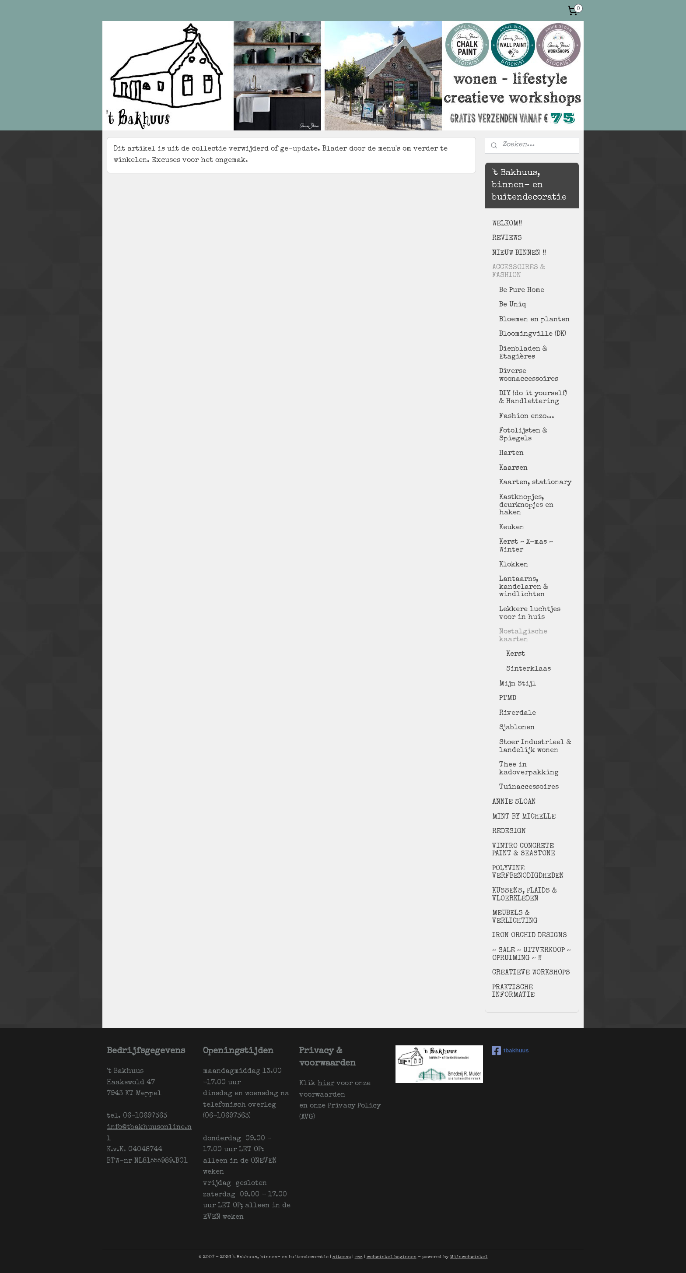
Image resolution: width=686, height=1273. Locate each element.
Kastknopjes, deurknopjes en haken (526, 505)
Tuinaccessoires (529, 787)
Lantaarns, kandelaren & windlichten (523, 587)
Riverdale (517, 713)
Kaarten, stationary (535, 482)
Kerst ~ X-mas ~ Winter (526, 546)
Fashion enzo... (526, 416)
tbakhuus (510, 1050)
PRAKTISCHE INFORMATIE (513, 992)
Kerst (515, 654)
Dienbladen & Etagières (523, 353)
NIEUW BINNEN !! (519, 253)
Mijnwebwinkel (469, 1257)
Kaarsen (513, 468)
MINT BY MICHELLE (524, 817)
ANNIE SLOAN (514, 802)
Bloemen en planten (534, 320)
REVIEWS (507, 238)
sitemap (341, 1257)
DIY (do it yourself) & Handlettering (533, 397)
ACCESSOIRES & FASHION (518, 271)
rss (359, 1257)
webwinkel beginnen (391, 1257)
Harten (511, 453)
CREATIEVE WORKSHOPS (531, 973)
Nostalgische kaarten (523, 636)
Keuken (511, 527)
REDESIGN (509, 831)
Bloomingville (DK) (532, 334)
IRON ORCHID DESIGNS (529, 935)
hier (326, 1083)
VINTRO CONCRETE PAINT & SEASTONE (523, 850)
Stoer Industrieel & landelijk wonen (535, 746)
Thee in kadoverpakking (529, 769)
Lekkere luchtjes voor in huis (529, 613)
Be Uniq (512, 305)
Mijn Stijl (517, 684)
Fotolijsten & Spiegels (523, 435)
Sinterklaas (528, 669)
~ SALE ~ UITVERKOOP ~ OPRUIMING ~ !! (531, 954)
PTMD (507, 698)
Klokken (513, 565)
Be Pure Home (521, 290)
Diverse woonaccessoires (528, 375)
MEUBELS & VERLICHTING (515, 917)
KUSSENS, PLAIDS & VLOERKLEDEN (524, 895)
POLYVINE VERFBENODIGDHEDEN (528, 872)
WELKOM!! (507, 224)
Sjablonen (517, 727)
